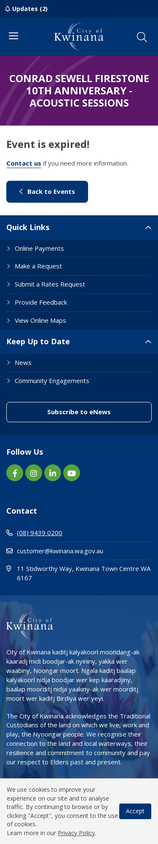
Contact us (23, 163)
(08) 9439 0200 (34, 532)
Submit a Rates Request (50, 284)
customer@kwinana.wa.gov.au (54, 551)
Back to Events (47, 191)
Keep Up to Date (38, 341)
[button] (142, 37)
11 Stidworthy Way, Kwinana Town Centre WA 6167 (78, 573)
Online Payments (39, 248)
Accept (135, 811)
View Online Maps (40, 320)
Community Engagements (52, 380)
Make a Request (38, 266)
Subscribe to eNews (79, 411)
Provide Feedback (41, 302)
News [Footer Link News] (23, 362)
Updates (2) (30, 9)
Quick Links (27, 227)
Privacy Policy (76, 833)
